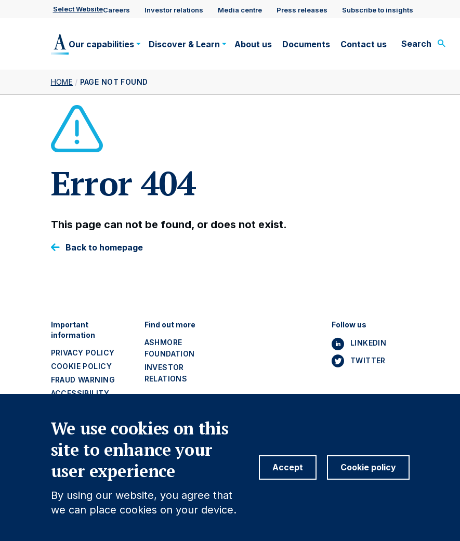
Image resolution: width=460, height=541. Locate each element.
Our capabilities (101, 44)
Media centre (240, 10)
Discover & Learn (184, 44)
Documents (306, 44)
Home (62, 81)
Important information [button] (73, 329)
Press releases (302, 10)
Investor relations (173, 10)
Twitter (368, 360)
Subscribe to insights (377, 10)
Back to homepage (104, 248)
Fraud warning (83, 379)
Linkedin (368, 342)
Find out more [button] (169, 324)
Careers (116, 10)
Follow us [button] (349, 324)
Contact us (363, 44)
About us (253, 44)
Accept (287, 476)
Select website (78, 9)
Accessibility (80, 393)
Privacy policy (83, 352)
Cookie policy (81, 366)
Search (416, 43)
